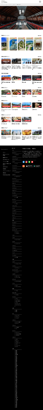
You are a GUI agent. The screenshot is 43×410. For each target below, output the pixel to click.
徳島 (15, 350)
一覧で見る (39, 35)
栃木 (15, 383)
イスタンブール (17, 263)
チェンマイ (16, 315)
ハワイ (16, 302)
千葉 (15, 381)
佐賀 (15, 351)
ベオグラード (17, 176)
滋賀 (15, 370)
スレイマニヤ (17, 239)
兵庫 (15, 382)
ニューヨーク (17, 300)
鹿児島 (16, 354)
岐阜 (15, 366)
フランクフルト (17, 286)
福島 (15, 360)
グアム (16, 298)
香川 (15, 375)
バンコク (16, 318)
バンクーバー (17, 243)
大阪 (15, 398)
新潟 (15, 391)
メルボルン (16, 233)
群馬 (15, 396)
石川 (15, 388)
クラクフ (16, 154)
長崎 (14, 4)
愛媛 (15, 380)
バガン (16, 203)
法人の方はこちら (6, 159)
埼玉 (15, 367)
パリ (15, 328)
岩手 (15, 371)
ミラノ (16, 344)
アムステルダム (17, 281)
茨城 (15, 392)
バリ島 (16, 197)
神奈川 (16, 397)
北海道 (16, 399)
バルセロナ (16, 335)
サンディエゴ (17, 303)
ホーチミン (16, 267)
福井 (15, 361)
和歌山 (16, 365)
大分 (15, 378)
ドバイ (16, 163)
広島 (15, 387)
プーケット (16, 316)
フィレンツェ (17, 345)
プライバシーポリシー (7, 170)
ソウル (16, 290)
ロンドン (16, 323)
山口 (15, 355)
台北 (15, 311)
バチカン (16, 341)
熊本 (15, 364)
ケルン (16, 285)
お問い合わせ (5, 166)
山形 (15, 369)
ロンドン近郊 (17, 322)
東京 (15, 407)
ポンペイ (16, 340)
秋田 (15, 359)
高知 (15, 356)
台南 (15, 310)
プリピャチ (16, 172)
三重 (15, 403)
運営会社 (4, 172)
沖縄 (15, 377)
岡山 (15, 385)
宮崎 (15, 358)
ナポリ (16, 339)
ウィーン (16, 231)
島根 (15, 405)
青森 (15, 372)
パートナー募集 (5, 161)
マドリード (16, 332)
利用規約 (4, 168)
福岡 (15, 376)
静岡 (15, 386)
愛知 (15, 394)
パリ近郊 (16, 327)
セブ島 (16, 257)
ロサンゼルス (17, 301)
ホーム (2, 4)
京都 (15, 402)
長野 (15, 393)
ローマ (16, 346)
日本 (10, 4)
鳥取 (15, 353)
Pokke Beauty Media (6, 174)
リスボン (16, 294)
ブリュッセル (17, 277)
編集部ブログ (5, 157)
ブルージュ (16, 276)
